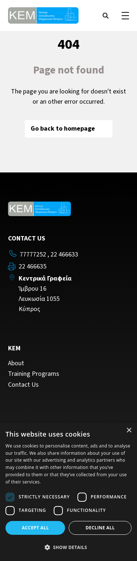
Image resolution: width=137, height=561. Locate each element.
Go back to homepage (69, 128)
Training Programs (33, 374)
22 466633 (64, 254)
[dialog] (68, 492)
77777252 (33, 254)
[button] (68, 547)
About (16, 363)
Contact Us (23, 385)
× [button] (129, 430)
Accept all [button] (35, 528)
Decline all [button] (100, 528)
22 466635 (32, 267)
